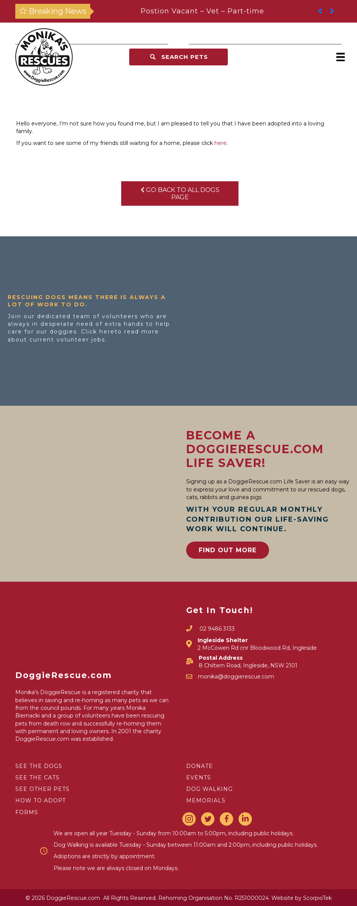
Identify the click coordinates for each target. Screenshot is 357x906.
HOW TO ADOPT (40, 800)
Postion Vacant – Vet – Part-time (202, 11)
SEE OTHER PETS (42, 789)
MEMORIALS (206, 800)
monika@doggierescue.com (236, 676)
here (220, 143)
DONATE (199, 766)
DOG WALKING (209, 789)
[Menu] (340, 57)
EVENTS (198, 777)
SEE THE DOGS (38, 766)
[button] (178, 57)
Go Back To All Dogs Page (180, 193)
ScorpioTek (317, 898)
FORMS (26, 812)
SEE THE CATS (37, 777)
